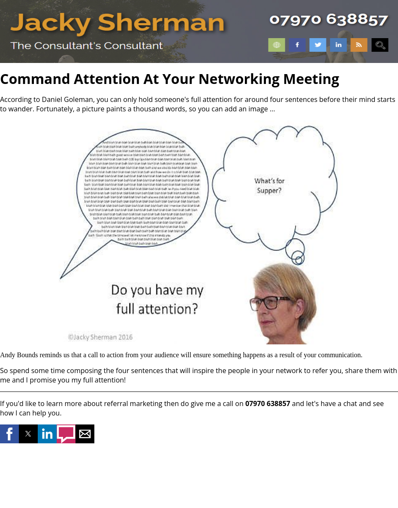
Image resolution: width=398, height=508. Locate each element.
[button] (9, 433)
